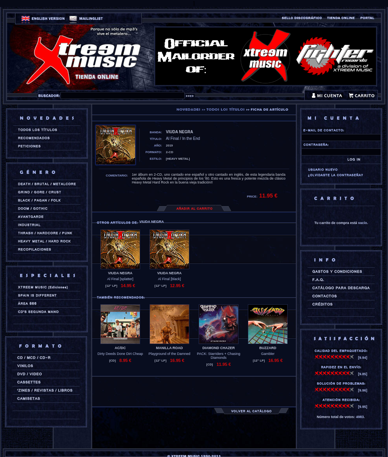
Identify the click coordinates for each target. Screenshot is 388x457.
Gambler (268, 354)
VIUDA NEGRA (120, 273)
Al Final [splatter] (120, 279)
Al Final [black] (169, 279)
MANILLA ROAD (169, 348)
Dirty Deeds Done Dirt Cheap (120, 354)
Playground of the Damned (169, 354)
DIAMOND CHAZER (219, 348)
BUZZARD (267, 348)
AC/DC (120, 348)
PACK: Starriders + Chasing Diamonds (218, 356)
